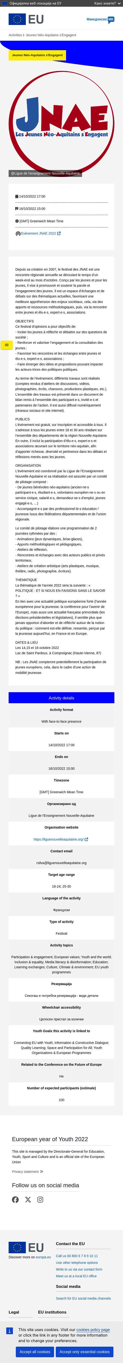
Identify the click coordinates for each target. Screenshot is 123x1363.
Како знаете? (107, 3)
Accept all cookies (35, 1352)
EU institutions (52, 1312)
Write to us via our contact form (79, 1269)
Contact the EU (70, 1244)
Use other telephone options (77, 1263)
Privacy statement (25, 1172)
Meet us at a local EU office (76, 1276)
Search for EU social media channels (83, 1298)
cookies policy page (93, 1330)
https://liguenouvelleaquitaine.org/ (59, 839)
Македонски (100, 19)
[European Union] (26, 1252)
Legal (14, 1312)
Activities (15, 35)
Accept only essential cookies (85, 1352)
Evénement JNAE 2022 (38, 233)
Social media (68, 1286)
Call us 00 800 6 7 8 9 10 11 (77, 1256)
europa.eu (43, 1257)
